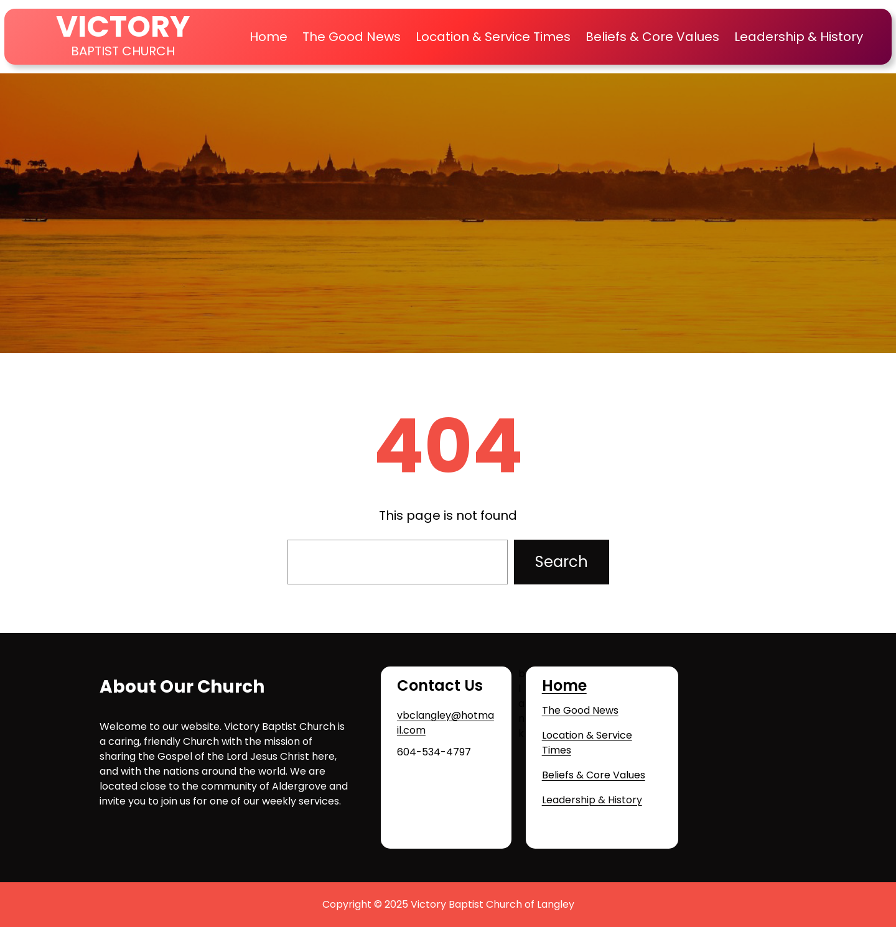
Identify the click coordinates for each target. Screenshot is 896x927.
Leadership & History (592, 800)
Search (561, 561)
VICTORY (123, 26)
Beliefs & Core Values (593, 775)
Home (268, 36)
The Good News (580, 710)
